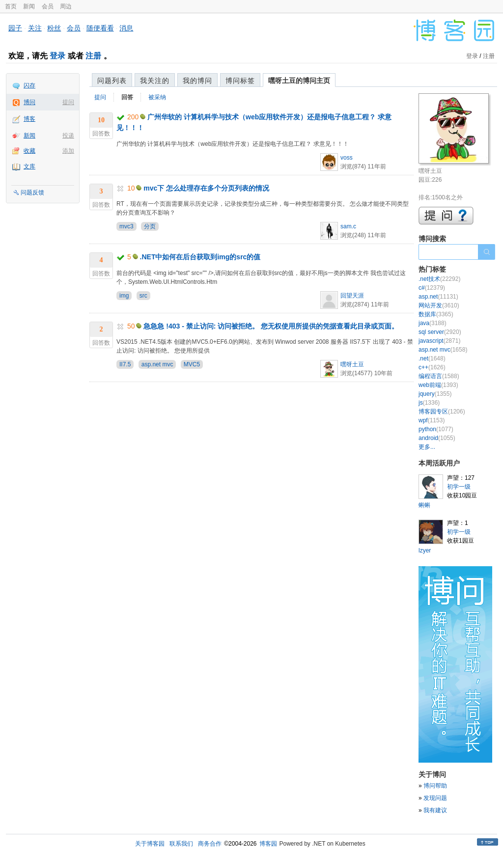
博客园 (268, 843)
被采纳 (157, 97)
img (124, 295)
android (437, 438)
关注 (35, 28)
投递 (68, 135)
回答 (127, 97)
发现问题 (435, 798)
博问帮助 (435, 785)
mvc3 (126, 226)
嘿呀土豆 (352, 364)
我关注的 (154, 80)
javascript (439, 340)
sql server (440, 332)
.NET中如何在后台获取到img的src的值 (200, 257)
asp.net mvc (157, 364)
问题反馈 (32, 192)
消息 (126, 28)
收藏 (29, 150)
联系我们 (181, 843)
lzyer (425, 550)
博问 (29, 102)
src (143, 295)
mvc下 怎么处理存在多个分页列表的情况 (206, 188)
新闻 (29, 6)
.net (432, 358)
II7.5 (125, 364)
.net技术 (439, 278)
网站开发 (439, 305)
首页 (11, 6)
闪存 (29, 85)
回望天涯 (352, 295)
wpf (432, 420)
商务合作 (210, 843)
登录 (57, 56)
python (436, 429)
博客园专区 (442, 411)
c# (432, 287)
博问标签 (240, 80)
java (433, 323)
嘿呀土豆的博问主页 (299, 80)
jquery (435, 393)
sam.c (348, 226)
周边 (66, 6)
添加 (68, 150)
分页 (150, 226)
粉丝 (54, 28)
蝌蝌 (424, 505)
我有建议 (435, 810)
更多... (427, 446)
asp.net (438, 296)
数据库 (436, 314)
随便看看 (100, 28)
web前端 (438, 385)
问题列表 (112, 80)
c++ (432, 367)
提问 (68, 102)
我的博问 (197, 80)
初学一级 (459, 486)
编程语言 (439, 376)
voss (346, 157)
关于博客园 (150, 843)
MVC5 (192, 364)
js (429, 402)
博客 (29, 118)
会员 (48, 6)
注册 (93, 56)
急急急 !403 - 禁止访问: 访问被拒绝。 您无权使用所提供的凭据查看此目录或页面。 (270, 326)
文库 (29, 166)
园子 (15, 28)
